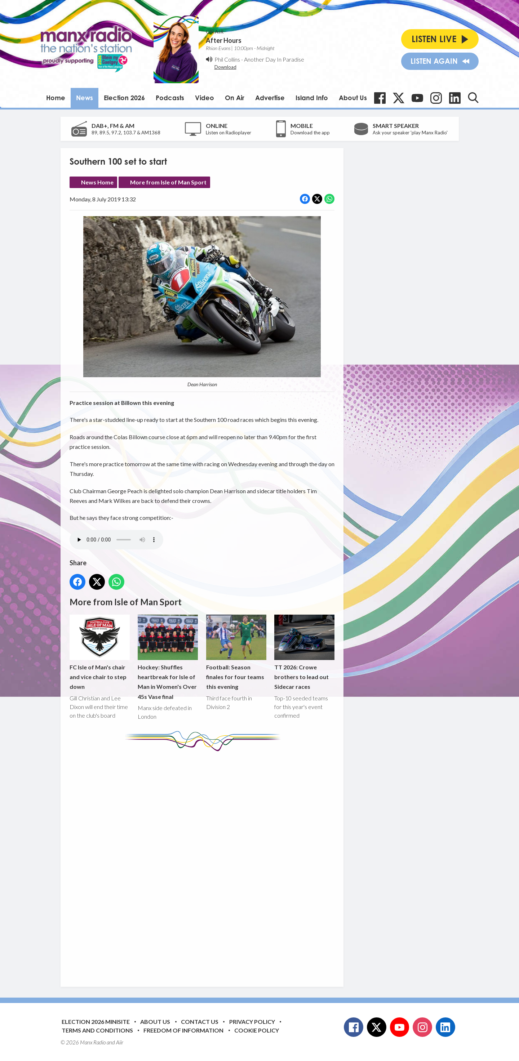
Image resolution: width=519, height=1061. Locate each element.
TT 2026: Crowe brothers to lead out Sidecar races (304, 652)
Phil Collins (227, 59)
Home (55, 98)
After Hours (223, 40)
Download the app (310, 132)
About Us (353, 98)
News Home (97, 182)
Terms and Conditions (97, 1030)
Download (225, 67)
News (84, 98)
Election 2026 (124, 98)
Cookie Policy (256, 1030)
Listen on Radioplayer (228, 132)
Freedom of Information (183, 1030)
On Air (234, 98)
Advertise (270, 98)
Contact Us (199, 1021)
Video (204, 98)
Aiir (119, 1042)
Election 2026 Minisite (96, 1021)
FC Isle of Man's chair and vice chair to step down (100, 652)
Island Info (312, 98)
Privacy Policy (252, 1021)
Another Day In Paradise (274, 59)
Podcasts (170, 98)
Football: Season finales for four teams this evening (236, 652)
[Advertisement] (205, 863)
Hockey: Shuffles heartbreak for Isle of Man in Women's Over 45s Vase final (168, 657)
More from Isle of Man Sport (168, 182)
